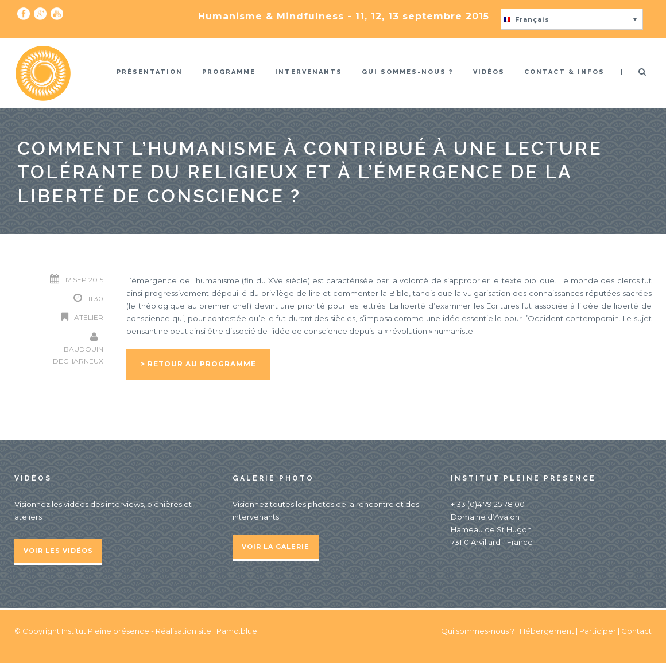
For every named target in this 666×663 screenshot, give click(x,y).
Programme (228, 72)
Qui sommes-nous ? (408, 72)
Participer (597, 630)
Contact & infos (564, 72)
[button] (572, 19)
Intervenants (308, 72)
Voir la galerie (275, 547)
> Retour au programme (198, 364)
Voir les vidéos (58, 551)
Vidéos (489, 72)
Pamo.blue (236, 630)
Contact (636, 630)
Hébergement (547, 630)
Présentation (150, 72)
